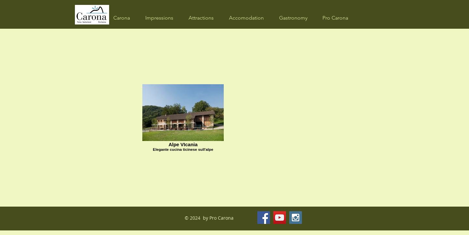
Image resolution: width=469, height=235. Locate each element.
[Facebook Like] (337, 217)
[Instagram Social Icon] (295, 217)
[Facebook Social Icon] (263, 217)
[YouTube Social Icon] (279, 217)
